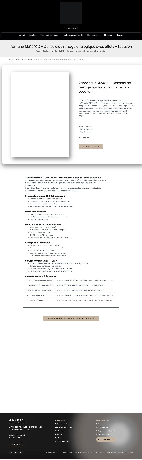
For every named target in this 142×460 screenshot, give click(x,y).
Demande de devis (106, 439)
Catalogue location (62, 424)
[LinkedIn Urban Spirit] (16, 452)
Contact (120, 35)
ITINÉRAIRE (16, 444)
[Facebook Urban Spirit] (21, 452)
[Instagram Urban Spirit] (11, 452)
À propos (58, 434)
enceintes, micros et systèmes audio (59, 271)
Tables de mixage (27, 59)
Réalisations (59, 431)
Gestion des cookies (103, 434)
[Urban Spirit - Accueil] (18, 421)
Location (32, 35)
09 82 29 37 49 (14, 438)
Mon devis (108, 35)
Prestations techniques (49, 35)
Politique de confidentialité (105, 431)
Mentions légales (102, 427)
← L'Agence (71, 28)
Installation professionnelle (72, 35)
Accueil (22, 35)
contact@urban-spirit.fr (17, 435)
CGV (98, 424)
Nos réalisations (93, 35)
